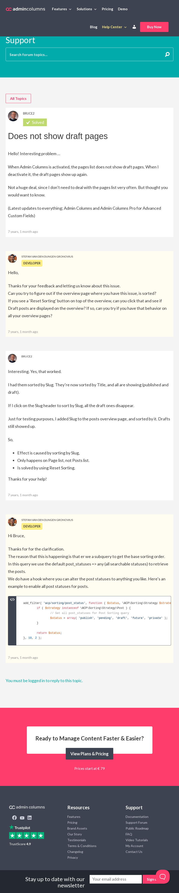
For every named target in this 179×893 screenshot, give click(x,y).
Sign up (153, 879)
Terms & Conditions (81, 846)
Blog (93, 27)
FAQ (129, 834)
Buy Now (154, 27)
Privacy (72, 857)
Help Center (112, 27)
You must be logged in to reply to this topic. (44, 680)
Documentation (137, 817)
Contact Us (134, 852)
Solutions (84, 9)
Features (59, 9)
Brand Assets (77, 828)
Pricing (107, 9)
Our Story (74, 834)
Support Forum (136, 822)
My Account (134, 846)
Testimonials (76, 840)
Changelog (75, 852)
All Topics (18, 98)
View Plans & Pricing (89, 753)
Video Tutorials (137, 840)
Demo (122, 9)
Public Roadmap (137, 828)
